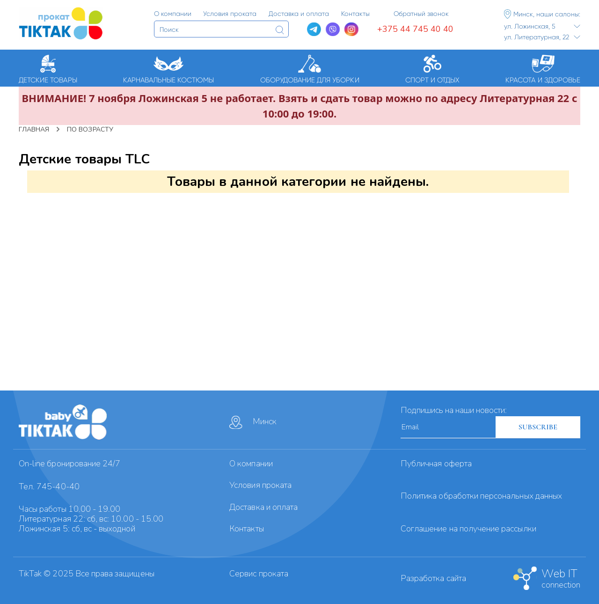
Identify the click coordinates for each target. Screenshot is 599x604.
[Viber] (333, 29)
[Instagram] (351, 29)
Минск (253, 422)
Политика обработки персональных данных (481, 495)
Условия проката (260, 485)
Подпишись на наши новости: (454, 410)
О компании (251, 463)
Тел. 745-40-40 (49, 486)
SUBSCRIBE (538, 427)
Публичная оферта (436, 463)
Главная (34, 129)
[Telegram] (314, 29)
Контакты (246, 528)
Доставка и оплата (263, 507)
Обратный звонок (421, 13)
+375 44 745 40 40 (415, 29)
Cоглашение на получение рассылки (468, 528)
